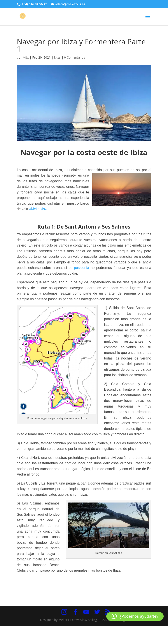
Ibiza (57, 57)
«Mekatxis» (38, 209)
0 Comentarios (74, 57)
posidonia (81, 268)
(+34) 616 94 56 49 (33, 4)
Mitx (26, 57)
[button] (135, 616)
